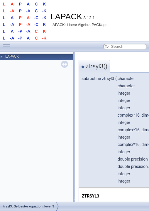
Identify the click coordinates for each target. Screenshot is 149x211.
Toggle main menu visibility (8, 44)
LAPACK (12, 57)
